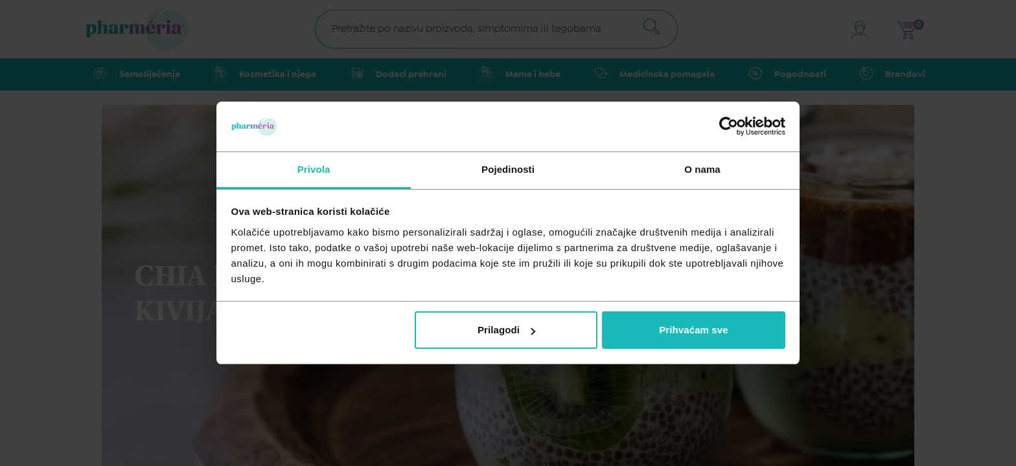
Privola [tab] (313, 169)
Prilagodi (506, 329)
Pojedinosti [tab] (508, 169)
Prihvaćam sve (693, 329)
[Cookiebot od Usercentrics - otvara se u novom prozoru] (728, 126)
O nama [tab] (702, 169)
